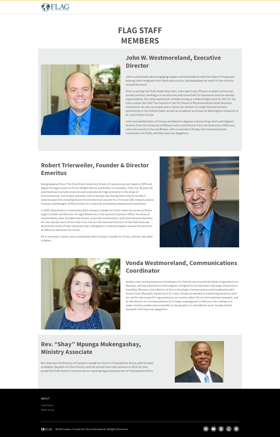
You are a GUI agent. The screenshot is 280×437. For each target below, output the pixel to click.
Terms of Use (47, 409)
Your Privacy (47, 405)
